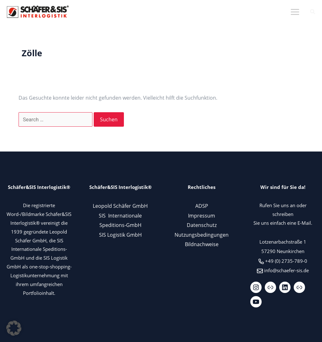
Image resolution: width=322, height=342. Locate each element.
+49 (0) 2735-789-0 (286, 261)
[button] (313, 12)
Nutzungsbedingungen (202, 234)
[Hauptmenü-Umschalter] (295, 12)
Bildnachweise (202, 244)
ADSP (201, 205)
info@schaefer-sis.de (286, 270)
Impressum (201, 215)
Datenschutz (202, 225)
